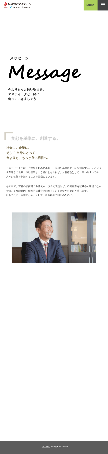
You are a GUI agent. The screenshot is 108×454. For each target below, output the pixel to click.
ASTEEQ (46, 446)
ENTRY (91, 4)
